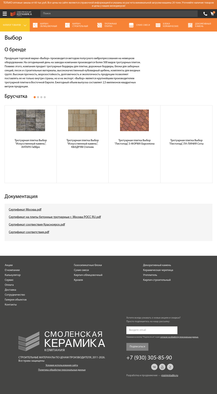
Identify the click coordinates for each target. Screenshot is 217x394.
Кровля (78, 280)
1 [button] (35, 97)
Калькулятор (13, 275)
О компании (12, 270)
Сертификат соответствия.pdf (29, 232)
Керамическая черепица (158, 270)
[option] (31, 144)
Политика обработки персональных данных (62, 370)
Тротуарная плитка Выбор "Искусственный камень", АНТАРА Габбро (31, 144)
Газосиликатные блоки (88, 265)
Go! (193, 13)
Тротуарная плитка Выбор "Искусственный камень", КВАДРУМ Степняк (83, 144)
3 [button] (41, 97)
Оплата (9, 285)
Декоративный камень (157, 265)
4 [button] (45, 97)
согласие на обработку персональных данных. (179, 337)
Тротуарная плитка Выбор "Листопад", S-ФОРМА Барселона (135, 142)
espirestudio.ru (169, 375)
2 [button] (38, 97)
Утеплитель (150, 275)
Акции (9, 265)
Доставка (10, 290)
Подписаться (137, 346)
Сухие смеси (81, 270)
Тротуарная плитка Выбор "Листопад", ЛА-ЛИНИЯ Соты (186, 142)
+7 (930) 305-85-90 (205, 14)
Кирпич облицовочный (88, 275)
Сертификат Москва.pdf (25, 209)
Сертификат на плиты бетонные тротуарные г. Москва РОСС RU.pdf (55, 217)
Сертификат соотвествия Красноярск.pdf (37, 224)
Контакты (11, 304)
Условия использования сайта (62, 365)
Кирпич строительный (157, 280)
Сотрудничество (15, 294)
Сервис (9, 280)
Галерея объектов (16, 299)
